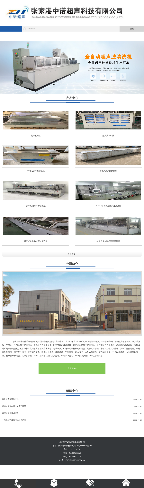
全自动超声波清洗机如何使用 (72, 420)
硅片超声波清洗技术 (72, 399)
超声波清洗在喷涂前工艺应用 (72, 406)
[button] (72, 91)
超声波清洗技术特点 (72, 413)
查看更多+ (72, 254)
